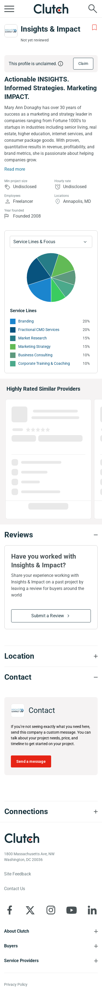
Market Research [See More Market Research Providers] (32, 338)
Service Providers (21, 960)
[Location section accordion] (51, 656)
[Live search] (92, 8)
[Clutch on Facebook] (9, 910)
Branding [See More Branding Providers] (26, 321)
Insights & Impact (50, 29)
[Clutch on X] (30, 910)
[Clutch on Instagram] (50, 910)
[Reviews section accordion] (51, 535)
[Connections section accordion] (51, 811)
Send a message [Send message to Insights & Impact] (31, 761)
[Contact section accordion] (51, 677)
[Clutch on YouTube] (71, 910)
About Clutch (16, 931)
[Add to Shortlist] (94, 27)
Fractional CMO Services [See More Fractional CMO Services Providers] (38, 329)
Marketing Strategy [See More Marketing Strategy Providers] (34, 346)
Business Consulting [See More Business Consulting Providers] (35, 355)
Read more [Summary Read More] (14, 169)
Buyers (11, 945)
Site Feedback (17, 873)
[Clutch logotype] (21, 838)
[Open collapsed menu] (9, 8)
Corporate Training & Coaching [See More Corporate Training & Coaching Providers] (44, 363)
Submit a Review (47, 615)
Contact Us (14, 888)
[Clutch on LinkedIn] (92, 910)
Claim (83, 63)
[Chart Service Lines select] (51, 242)
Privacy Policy (15, 984)
